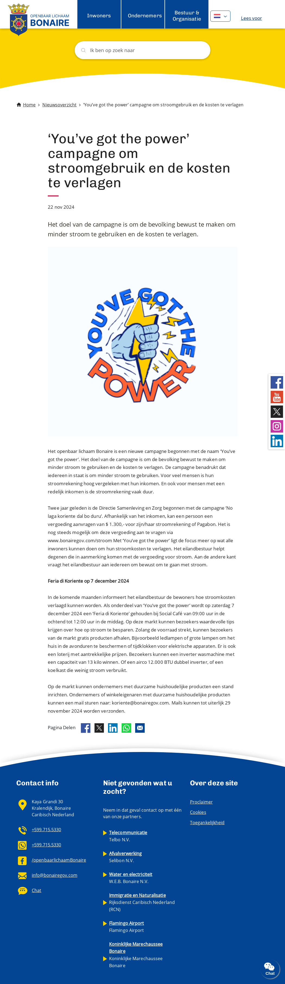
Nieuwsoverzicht (59, 105)
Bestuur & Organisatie (187, 15)
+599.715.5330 (46, 830)
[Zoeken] (142, 50)
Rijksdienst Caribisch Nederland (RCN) (142, 902)
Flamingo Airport (126, 926)
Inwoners (99, 15)
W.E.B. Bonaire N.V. (130, 877)
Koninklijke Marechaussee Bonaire (136, 954)
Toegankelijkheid (207, 823)
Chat (36, 890)
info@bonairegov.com (54, 875)
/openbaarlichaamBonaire (59, 860)
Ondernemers (145, 15)
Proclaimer (201, 802)
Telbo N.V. (128, 836)
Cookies (198, 812)
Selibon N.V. (125, 857)
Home (29, 105)
